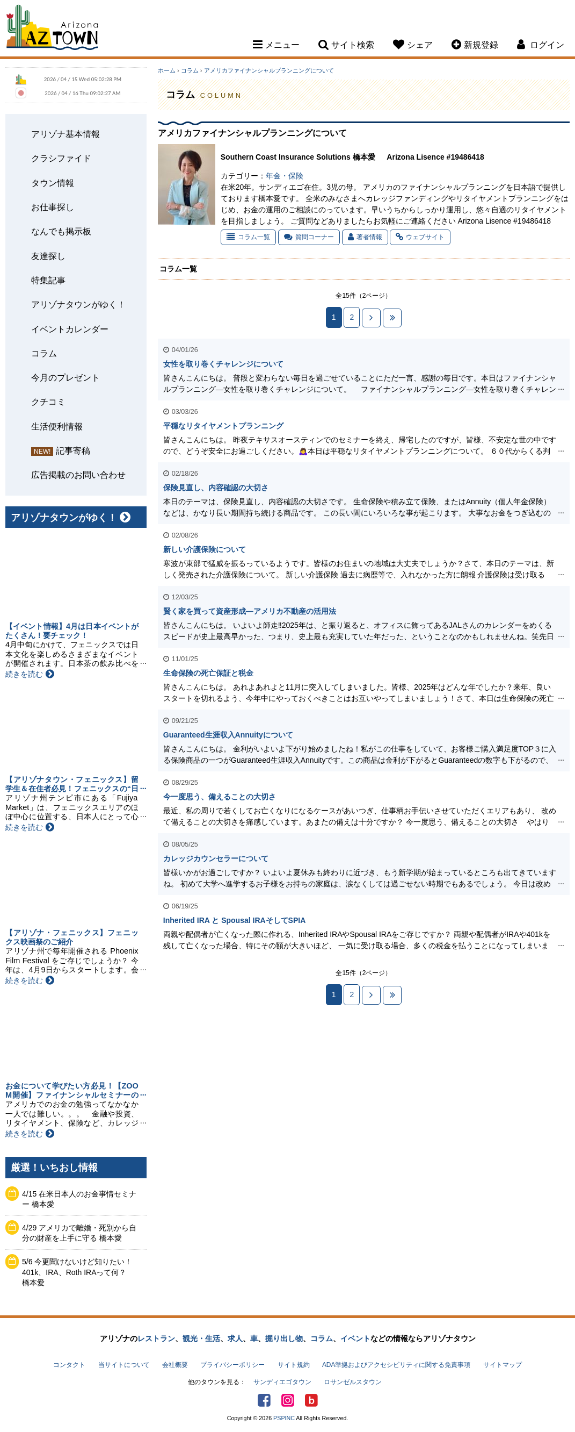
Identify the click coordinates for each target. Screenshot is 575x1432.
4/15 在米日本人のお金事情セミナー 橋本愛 (79, 1199)
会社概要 (175, 1365)
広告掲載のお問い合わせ (78, 474)
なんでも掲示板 (61, 231)
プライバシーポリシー (232, 1365)
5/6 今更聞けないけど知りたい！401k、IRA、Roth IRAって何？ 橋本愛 (78, 1272)
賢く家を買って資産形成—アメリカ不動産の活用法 (249, 611)
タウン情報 (52, 183)
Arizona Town (52, 29)
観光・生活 (201, 1338)
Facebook (264, 1400)
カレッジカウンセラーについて (215, 858)
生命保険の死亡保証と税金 (208, 673)
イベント (355, 1338)
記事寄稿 (73, 450)
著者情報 (365, 237)
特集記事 (48, 280)
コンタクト (69, 1365)
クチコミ (48, 401)
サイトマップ (502, 1365)
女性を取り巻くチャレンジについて (223, 364)
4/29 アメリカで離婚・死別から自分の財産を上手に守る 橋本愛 (79, 1233)
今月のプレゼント (65, 377)
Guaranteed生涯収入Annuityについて (228, 735)
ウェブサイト (420, 237)
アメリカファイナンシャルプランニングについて (269, 70)
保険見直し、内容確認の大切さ (215, 487)
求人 (235, 1338)
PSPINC (284, 1418)
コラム (44, 353)
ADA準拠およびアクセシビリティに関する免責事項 (396, 1365)
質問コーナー (309, 237)
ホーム (167, 70)
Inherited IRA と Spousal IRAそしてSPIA (234, 920)
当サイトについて (124, 1365)
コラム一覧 (248, 237)
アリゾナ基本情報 (65, 134)
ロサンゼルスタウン (353, 1382)
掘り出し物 (284, 1338)
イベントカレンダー (69, 329)
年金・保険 (284, 175)
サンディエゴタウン (282, 1382)
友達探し (48, 256)
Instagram (287, 1400)
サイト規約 (294, 1365)
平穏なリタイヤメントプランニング (223, 425)
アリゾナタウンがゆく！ (78, 304)
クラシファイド (61, 158)
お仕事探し (52, 207)
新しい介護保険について (204, 549)
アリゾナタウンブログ (311, 1400)
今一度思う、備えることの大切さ (219, 796)
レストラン (156, 1338)
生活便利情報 (57, 426)
